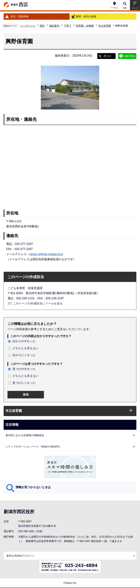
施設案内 (54, 25)
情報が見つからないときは (33, 487)
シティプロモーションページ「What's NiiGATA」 (34, 446)
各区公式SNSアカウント (20, 555)
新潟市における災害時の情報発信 (25, 435)
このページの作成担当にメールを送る (38, 303)
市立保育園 (104, 25)
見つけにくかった (24, 382)
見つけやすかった (24, 368)
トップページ (27, 25)
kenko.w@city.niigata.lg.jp (46, 254)
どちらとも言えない (25, 348)
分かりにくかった (24, 355)
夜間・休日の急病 (86, 16)
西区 (42, 25)
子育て (67, 25)
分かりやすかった (24, 341)
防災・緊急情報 (20, 16)
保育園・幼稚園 (85, 25)
